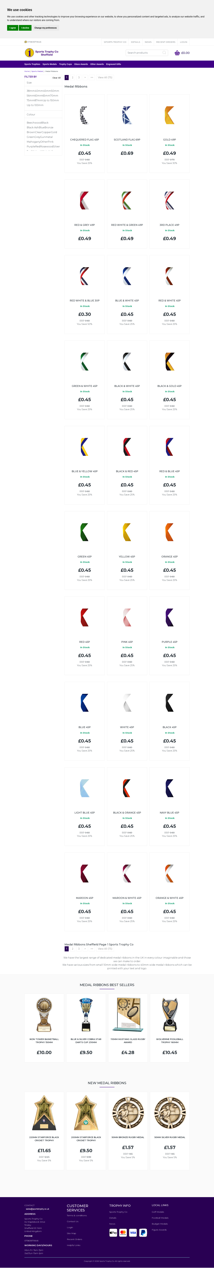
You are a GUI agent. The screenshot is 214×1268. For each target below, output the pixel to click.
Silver (56, 146)
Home (27, 71)
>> (92, 77)
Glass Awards (81, 64)
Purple (31, 146)
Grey (37, 137)
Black (45, 123)
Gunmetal (46, 137)
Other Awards (97, 64)
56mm (30, 96)
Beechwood (34, 123)
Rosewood (46, 146)
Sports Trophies (32, 64)
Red (37, 146)
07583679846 (31, 1241)
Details (135, 42)
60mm (38, 96)
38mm (31, 91)
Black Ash (33, 127)
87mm (38, 100)
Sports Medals (50, 64)
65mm (46, 96)
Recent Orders (165, 42)
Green (30, 137)
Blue (41, 127)
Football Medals (160, 1218)
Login (183, 42)
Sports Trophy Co (115, 42)
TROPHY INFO (120, 1206)
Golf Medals (158, 1212)
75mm (30, 100)
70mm (54, 96)
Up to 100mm (35, 105)
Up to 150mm (51, 100)
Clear (38, 132)
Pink (51, 142)
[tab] (43, 83)
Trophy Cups (65, 64)
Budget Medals (160, 1224)
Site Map (71, 1233)
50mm (55, 91)
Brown (31, 132)
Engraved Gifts (113, 64)
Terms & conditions (77, 1215)
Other (44, 142)
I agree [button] (13, 28)
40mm (39, 91)
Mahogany (33, 142)
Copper (46, 132)
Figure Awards (159, 1230)
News (148, 42)
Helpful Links (73, 1245)
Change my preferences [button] (45, 28)
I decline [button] (25, 28)
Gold (54, 132)
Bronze (48, 127)
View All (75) (105, 77)
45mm (47, 91)
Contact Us (72, 1221)
